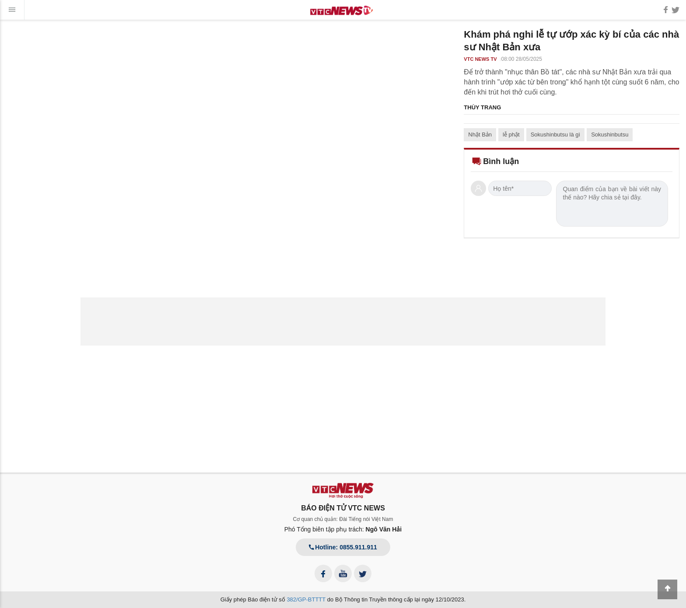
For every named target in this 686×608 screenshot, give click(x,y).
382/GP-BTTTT (306, 599)
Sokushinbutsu (609, 134)
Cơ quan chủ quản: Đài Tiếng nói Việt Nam (343, 519)
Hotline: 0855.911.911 (343, 547)
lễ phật (511, 134)
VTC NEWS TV (480, 59)
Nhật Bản (480, 134)
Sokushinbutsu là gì (555, 134)
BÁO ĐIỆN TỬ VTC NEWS (343, 508)
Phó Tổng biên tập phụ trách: (343, 529)
